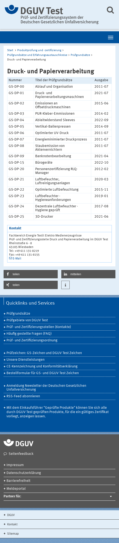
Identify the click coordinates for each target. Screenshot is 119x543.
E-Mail (17, 258)
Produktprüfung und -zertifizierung (39, 50)
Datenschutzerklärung (23, 473)
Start (10, 50)
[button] (31, 274)
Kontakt (11, 524)
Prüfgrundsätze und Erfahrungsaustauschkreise (37, 55)
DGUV (10, 515)
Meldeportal (16, 489)
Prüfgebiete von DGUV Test (27, 320)
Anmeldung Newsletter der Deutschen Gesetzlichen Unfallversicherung (46, 388)
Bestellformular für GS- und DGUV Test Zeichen (42, 373)
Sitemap (12, 533)
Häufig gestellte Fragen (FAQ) (29, 334)
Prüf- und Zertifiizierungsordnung (31, 340)
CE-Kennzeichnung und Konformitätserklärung (42, 366)
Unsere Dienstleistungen (25, 360)
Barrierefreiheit (18, 481)
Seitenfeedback (21, 454)
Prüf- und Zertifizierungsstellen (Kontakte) (38, 327)
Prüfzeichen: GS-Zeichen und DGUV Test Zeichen (44, 353)
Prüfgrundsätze (80, 55)
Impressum (15, 465)
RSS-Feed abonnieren (23, 396)
